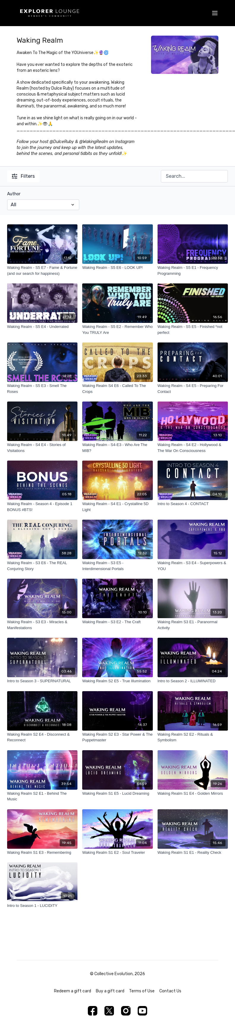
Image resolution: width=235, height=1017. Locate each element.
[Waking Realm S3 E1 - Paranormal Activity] (193, 625)
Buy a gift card (110, 991)
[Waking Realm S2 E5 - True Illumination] (117, 681)
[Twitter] (109, 1011)
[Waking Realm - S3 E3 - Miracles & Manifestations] (42, 625)
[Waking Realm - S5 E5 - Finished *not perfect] (193, 329)
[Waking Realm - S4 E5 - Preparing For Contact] (193, 388)
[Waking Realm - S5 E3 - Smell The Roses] (42, 388)
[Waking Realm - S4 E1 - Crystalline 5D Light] (117, 507)
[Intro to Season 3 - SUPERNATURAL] (42, 681)
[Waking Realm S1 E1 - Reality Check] (193, 853)
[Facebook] (92, 1011)
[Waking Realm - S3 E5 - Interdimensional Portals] (117, 566)
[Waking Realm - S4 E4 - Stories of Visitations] (42, 447)
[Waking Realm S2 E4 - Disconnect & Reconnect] (42, 737)
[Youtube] (142, 1011)
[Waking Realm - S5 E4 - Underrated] (42, 327)
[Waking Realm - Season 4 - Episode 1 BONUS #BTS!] (42, 507)
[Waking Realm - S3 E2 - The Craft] (117, 622)
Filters (23, 176)
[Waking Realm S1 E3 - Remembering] (42, 853)
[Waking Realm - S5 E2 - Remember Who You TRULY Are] (117, 329)
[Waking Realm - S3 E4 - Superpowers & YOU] (193, 566)
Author (13, 193)
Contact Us (170, 991)
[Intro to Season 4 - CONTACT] (193, 504)
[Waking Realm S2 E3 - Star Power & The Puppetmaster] (117, 737)
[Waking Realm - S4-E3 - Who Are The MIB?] (117, 447)
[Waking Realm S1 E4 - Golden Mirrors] (193, 794)
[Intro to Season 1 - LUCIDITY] (42, 906)
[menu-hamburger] (214, 13)
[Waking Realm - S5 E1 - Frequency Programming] (193, 270)
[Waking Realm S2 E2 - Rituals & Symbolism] (193, 737)
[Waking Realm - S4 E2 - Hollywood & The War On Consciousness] (193, 447)
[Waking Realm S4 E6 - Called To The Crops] (117, 388)
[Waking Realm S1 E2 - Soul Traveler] (117, 853)
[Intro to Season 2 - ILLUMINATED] (193, 681)
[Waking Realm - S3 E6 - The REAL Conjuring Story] (42, 566)
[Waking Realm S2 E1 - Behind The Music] (42, 796)
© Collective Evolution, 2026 (117, 974)
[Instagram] (126, 1011)
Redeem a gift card (72, 991)
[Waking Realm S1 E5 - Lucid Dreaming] (117, 794)
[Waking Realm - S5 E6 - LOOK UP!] (117, 268)
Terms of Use (142, 991)
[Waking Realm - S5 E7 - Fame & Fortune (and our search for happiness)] (42, 270)
